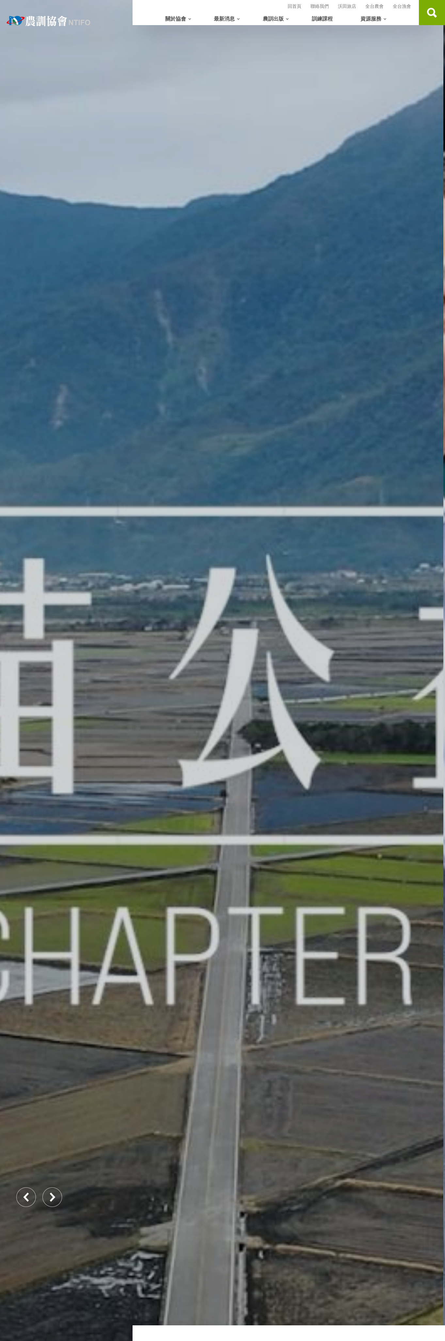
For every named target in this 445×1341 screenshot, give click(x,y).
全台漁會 (402, 6)
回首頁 (294, 6)
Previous (26, 1197)
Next (52, 1197)
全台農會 (374, 6)
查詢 (432, 12)
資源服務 (370, 18)
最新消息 (224, 18)
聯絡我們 (319, 6)
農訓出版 (273, 18)
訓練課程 (322, 18)
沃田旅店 (347, 6)
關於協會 (175, 18)
